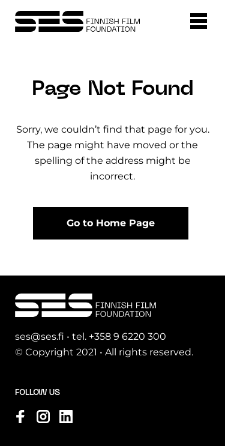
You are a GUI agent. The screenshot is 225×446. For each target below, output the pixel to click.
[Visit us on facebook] (20, 416)
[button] (198, 21)
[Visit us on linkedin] (66, 416)
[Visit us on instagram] (43, 416)
